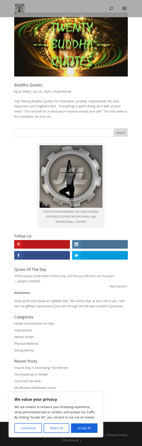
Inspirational (62, 91)
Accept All (84, 428)
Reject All (56, 428)
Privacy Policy (117, 435)
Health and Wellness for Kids (34, 323)
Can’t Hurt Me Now (27, 381)
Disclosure (71, 440)
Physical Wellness (26, 344)
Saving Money (24, 350)
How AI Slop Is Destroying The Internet (41, 368)
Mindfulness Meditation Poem (35, 388)
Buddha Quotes (28, 84)
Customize (28, 428)
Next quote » (119, 286)
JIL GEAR (24, 91)
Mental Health (24, 337)
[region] (56, 414)
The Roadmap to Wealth (31, 374)
